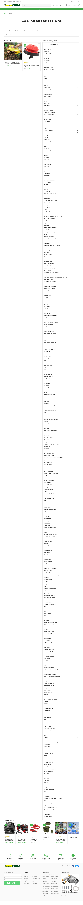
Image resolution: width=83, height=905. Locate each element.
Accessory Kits (61, 144)
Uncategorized (61, 135)
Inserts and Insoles (61, 489)
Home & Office (50, 9)
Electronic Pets (61, 356)
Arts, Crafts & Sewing (61, 54)
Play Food (61, 629)
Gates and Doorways (61, 424)
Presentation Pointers (61, 654)
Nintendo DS (61, 577)
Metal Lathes (61, 552)
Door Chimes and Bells (61, 331)
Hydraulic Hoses (61, 482)
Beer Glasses (61, 198)
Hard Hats (61, 467)
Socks (61, 733)
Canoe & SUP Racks (61, 67)
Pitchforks (61, 543)
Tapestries (61, 620)
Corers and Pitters (61, 302)
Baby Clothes (61, 60)
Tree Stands (61, 785)
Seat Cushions (61, 697)
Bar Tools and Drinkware (61, 187)
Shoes (61, 248)
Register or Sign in (71, 5)
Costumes (61, 304)
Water (61, 805)
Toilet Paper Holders (61, 776)
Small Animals (61, 722)
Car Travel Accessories (61, 218)
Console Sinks (61, 284)
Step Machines (61, 746)
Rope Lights (61, 487)
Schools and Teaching (61, 683)
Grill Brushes (61, 433)
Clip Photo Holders (61, 255)
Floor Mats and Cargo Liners (61, 288)
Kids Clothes (61, 103)
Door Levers (61, 338)
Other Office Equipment (61, 598)
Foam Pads (61, 401)
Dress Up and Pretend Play (61, 343)
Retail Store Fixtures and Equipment (61, 677)
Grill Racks (61, 435)
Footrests (61, 408)
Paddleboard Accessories (61, 604)
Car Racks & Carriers (61, 69)
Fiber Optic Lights (61, 374)
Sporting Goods (40, 9)
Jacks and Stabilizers (61, 498)
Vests (61, 735)
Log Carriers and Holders (61, 390)
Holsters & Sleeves (61, 94)
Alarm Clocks (61, 167)
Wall (61, 792)
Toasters (61, 297)
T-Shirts (61, 760)
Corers (61, 300)
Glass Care (61, 428)
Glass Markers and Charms (61, 431)
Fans (61, 370)
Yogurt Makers (61, 313)
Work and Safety (61, 816)
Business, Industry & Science (61, 65)
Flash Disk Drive (61, 83)
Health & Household (61, 92)
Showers (61, 713)
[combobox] (37, 5)
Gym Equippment (61, 460)
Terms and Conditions (26, 877)
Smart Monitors (61, 726)
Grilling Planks (61, 442)
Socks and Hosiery (61, 365)
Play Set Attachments (61, 631)
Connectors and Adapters (61, 282)
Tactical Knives (61, 765)
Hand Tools (24, 9)
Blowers (61, 209)
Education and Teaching (61, 349)
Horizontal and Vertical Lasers (61, 473)
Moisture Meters (61, 559)
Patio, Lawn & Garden (61, 116)
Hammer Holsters (61, 462)
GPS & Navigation (61, 90)
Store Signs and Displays (61, 232)
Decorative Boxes (61, 320)
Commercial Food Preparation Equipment (61, 275)
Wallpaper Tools (61, 801)
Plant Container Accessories (61, 627)
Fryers (61, 412)
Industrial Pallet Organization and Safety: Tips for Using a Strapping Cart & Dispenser (55, 892)
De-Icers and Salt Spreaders (61, 315)
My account (26, 875)
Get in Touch (26, 883)
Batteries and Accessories (61, 196)
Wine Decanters (61, 814)
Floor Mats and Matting (61, 394)
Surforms (61, 751)
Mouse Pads (61, 566)
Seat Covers (61, 695)
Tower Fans (61, 780)
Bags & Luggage (61, 63)
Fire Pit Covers (61, 383)
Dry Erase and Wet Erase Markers (61, 347)
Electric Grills (61, 352)
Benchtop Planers (61, 203)
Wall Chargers (61, 796)
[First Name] (13, 875)
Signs (61, 719)
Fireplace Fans (61, 388)
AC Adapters (61, 139)
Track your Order (36, 878)
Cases (61, 234)
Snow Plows (61, 318)
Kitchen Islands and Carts (61, 510)
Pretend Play (61, 516)
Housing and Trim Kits (61, 478)
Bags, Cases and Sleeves (61, 180)
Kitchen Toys (61, 512)
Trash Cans (61, 783)
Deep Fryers (61, 327)
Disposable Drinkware (61, 329)
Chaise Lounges (61, 250)
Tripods (61, 787)
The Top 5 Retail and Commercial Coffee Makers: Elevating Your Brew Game (46, 888)
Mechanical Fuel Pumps (61, 548)
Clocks (61, 257)
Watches (61, 137)
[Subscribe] (12, 883)
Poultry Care (61, 647)
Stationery (61, 740)
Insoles (61, 491)
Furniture (61, 85)
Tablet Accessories (61, 762)
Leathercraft (61, 523)
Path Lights (61, 609)
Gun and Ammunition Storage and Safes (61, 458)
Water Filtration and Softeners (61, 810)
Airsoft (61, 162)
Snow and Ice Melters (61, 731)
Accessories (61, 47)
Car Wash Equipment (61, 221)
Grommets (61, 449)
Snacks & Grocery (61, 126)
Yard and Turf (8, 9)
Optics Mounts (61, 591)
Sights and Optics (61, 717)
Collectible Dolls (61, 270)
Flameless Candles (61, 376)
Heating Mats (61, 469)
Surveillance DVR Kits (61, 753)
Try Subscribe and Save (61, 724)
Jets (61, 501)
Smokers (61, 354)
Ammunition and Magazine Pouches (61, 169)
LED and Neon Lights (61, 525)
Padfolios (61, 607)
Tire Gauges (61, 774)
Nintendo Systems (61, 579)
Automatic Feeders (61, 178)
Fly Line (61, 397)
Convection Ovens (61, 295)
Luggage (61, 155)
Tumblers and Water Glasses (61, 200)
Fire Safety (61, 385)
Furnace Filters (61, 372)
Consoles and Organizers (61, 286)
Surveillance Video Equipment (61, 564)
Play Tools (61, 514)
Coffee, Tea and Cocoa (61, 268)
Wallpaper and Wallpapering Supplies (61, 798)
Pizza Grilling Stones (61, 437)
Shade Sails (61, 701)
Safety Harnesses (61, 681)
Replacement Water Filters (61, 674)
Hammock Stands (61, 464)
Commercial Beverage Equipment (61, 273)
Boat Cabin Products (61, 212)
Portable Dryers (61, 640)
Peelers (61, 611)
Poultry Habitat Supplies (61, 649)
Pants (61, 361)
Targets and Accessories (61, 769)
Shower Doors (61, 710)
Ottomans (61, 600)
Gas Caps (61, 422)
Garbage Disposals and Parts (61, 419)
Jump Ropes (61, 153)
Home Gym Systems (61, 471)
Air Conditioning (61, 160)
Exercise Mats (61, 148)
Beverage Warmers (61, 205)
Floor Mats (61, 225)
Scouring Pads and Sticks (61, 686)
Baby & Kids (61, 58)
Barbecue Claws (61, 189)
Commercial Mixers (61, 279)
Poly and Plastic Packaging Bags (61, 634)
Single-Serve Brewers (61, 264)
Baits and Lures (61, 182)
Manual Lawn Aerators (61, 539)
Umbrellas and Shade (61, 789)
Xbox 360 (61, 582)
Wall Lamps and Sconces (61, 625)
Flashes (61, 392)
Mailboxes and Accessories (61, 537)
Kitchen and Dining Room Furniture (61, 245)
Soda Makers (61, 293)
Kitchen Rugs (61, 173)
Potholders (61, 645)
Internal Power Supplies (61, 496)
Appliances (32, 9)
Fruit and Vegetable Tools (61, 410)
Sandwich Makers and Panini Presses (61, 311)
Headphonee (61, 306)
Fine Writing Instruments (61, 379)
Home (5, 13)
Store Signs (61, 749)
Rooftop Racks (61, 119)
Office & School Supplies (61, 112)
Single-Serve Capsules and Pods (61, 455)
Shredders (61, 715)
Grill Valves (61, 440)
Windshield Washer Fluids (61, 812)
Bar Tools (61, 185)
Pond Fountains (61, 638)
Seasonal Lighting (61, 692)
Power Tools (16, 9)
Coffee (61, 259)
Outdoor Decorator (61, 602)
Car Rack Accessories (61, 214)
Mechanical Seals (61, 550)
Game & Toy (61, 88)
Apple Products (61, 49)
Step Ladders (61, 744)
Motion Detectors (61, 561)
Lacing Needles (61, 519)
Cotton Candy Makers (61, 309)
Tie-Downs (61, 157)
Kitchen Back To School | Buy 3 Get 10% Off (61, 505)
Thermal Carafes (61, 266)
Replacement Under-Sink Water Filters (61, 672)
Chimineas (61, 252)
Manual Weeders (61, 541)
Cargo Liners (61, 223)
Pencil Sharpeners (61, 613)
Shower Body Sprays (61, 708)
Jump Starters (61, 503)
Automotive (61, 56)
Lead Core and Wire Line (61, 399)
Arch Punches (61, 176)
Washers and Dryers (61, 803)
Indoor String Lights (61, 485)
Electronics (61, 81)
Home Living (61, 99)
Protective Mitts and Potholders (61, 444)
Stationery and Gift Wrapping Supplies (61, 742)
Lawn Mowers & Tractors (61, 110)
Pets (61, 616)
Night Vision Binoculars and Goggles (61, 575)
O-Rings (61, 584)
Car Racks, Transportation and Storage (61, 216)
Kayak (61, 101)
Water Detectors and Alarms (61, 807)
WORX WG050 (45, 883)
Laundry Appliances (61, 521)
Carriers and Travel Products (61, 227)
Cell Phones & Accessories (61, 72)
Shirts (61, 363)
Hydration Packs (61, 151)
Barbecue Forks (61, 191)
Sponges (61, 688)
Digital (61, 79)
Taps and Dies (61, 546)
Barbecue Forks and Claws (61, 194)
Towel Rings (61, 778)
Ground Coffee (61, 451)
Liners (61, 530)
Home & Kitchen (61, 97)
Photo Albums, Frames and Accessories (61, 618)
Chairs (61, 241)
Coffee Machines (61, 261)
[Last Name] (13, 877)
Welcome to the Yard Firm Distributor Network (12, 1)
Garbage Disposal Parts (61, 417)
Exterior (61, 367)
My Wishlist (34, 876)
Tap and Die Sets (61, 767)
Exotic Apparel (61, 358)
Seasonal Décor (61, 507)
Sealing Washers (61, 690)
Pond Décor (61, 636)
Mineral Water (61, 555)
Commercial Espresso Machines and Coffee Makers (61, 277)
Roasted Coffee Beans (61, 453)
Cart (33, 881)
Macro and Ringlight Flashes (61, 534)
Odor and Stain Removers (61, 589)
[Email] (13, 880)
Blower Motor (61, 207)
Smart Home (61, 121)
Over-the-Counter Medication (61, 406)
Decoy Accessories (61, 324)
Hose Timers (61, 476)
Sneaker (61, 128)
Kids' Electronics (61, 345)
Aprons (61, 171)
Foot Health (61, 403)
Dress (61, 340)
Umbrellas (61, 704)
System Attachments (61, 758)
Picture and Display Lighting (61, 622)
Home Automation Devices (61, 334)
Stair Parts (61, 737)
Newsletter (34, 875)
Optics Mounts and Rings (61, 595)
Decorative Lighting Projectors (61, 322)
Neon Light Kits (61, 573)
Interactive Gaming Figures (61, 494)
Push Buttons (61, 661)
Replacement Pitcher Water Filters (61, 670)
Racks (61, 665)
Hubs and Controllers (61, 480)
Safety (61, 679)
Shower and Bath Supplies (61, 706)
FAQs (78, 1)
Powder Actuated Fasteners (61, 652)
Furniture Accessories (61, 415)
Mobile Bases (61, 557)
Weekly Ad (73, 1)
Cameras (61, 146)
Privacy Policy (27, 880)
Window (61, 794)
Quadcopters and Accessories (61, 663)
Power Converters (61, 142)
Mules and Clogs (61, 570)
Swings (61, 756)
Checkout (34, 880)
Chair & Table (61, 74)
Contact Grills (61, 291)
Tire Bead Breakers (61, 771)
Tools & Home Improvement (61, 133)
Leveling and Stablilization (61, 528)
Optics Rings (61, 593)
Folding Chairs (61, 243)
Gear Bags (61, 426)
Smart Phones (61, 124)
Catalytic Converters (61, 236)
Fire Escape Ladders (61, 381)
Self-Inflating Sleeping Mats (61, 699)
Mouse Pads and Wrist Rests (61, 568)
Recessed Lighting (61, 336)
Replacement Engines (61, 667)
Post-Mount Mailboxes (61, 643)
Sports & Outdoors (61, 130)
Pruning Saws (61, 658)
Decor (61, 76)
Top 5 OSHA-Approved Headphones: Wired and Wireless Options (55, 883)
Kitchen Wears (61, 107)
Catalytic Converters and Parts (61, 239)
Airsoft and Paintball (61, 164)
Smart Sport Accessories (61, 728)
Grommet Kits (61, 446)
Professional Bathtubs (61, 656)
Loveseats (61, 532)
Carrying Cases (61, 230)
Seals (61, 586)
